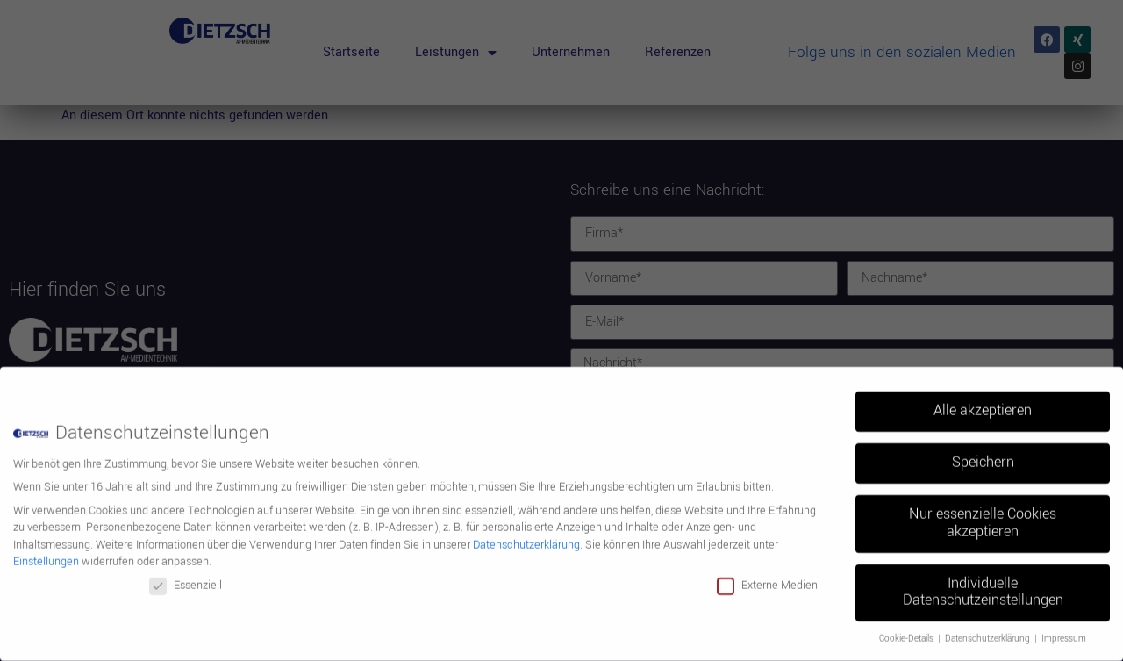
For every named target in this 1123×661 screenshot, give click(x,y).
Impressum (1063, 632)
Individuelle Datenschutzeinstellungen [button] (983, 585)
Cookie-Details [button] (907, 632)
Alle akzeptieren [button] (982, 403)
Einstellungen (46, 555)
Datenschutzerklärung (526, 538)
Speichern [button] (983, 455)
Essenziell (185, 578)
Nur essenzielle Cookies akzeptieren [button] (982, 516)
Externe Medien (767, 578)
